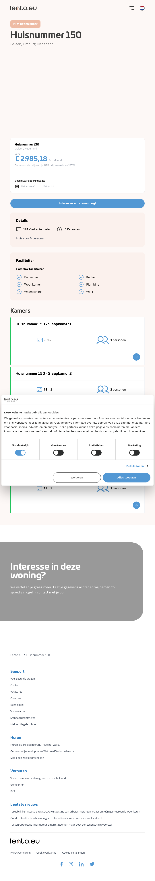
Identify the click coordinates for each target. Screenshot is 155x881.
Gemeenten (17, 784)
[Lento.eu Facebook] (61, 864)
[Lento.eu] (23, 8)
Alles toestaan (126, 477)
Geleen (15, 44)
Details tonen (135, 466)
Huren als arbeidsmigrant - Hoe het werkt (35, 744)
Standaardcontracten (23, 718)
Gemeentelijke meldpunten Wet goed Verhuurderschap (43, 751)
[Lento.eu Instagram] (71, 864)
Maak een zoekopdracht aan (27, 757)
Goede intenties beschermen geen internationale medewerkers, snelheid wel (56, 818)
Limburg (29, 44)
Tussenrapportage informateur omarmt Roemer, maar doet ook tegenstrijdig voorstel (61, 824)
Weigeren (77, 477)
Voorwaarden (18, 711)
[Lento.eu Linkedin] (81, 864)
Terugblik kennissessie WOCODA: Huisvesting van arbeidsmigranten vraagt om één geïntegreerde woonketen (75, 811)
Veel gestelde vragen (22, 678)
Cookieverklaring (46, 852)
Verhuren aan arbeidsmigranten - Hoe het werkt (38, 778)
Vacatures (16, 691)
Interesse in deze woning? (77, 203)
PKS (12, 791)
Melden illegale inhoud (23, 724)
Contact (15, 685)
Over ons (15, 698)
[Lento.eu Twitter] (92, 864)
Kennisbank (17, 704)
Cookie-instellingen (73, 852)
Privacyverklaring (20, 852)
